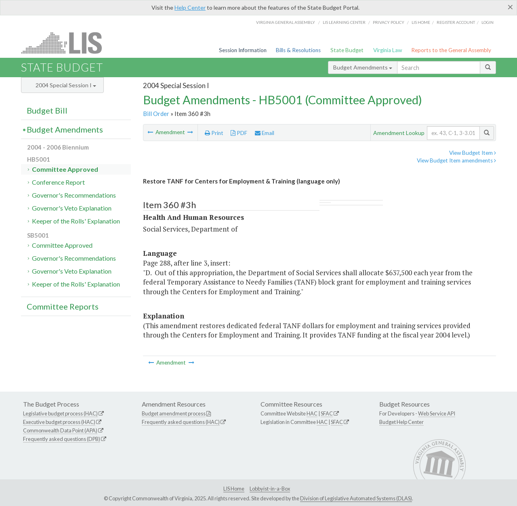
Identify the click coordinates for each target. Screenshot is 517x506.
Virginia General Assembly (285, 22)
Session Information (243, 50)
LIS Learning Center (344, 22)
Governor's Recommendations (74, 195)
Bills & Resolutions (298, 50)
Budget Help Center (401, 422)
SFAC (327, 413)
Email (264, 133)
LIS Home (233, 488)
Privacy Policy (388, 22)
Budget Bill (47, 110)
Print (214, 133)
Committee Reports (63, 306)
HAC (312, 413)
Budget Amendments (362, 67)
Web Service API (436, 413)
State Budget (347, 50)
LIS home (421, 22)
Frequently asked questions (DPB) (61, 439)
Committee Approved (65, 169)
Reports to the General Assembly (451, 50)
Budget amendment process (174, 413)
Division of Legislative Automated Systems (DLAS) (356, 498)
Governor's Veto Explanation (71, 208)
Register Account (456, 22)
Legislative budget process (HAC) (60, 413)
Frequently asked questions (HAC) (181, 422)
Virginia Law (387, 50)
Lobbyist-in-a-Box (270, 488)
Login (487, 22)
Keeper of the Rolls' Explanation (76, 221)
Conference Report (58, 182)
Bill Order (156, 113)
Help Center (190, 7)
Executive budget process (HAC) (59, 422)
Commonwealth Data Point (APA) (60, 430)
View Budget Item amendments (456, 160)
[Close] (510, 7)
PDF (239, 133)
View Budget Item (472, 153)
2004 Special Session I (66, 85)
